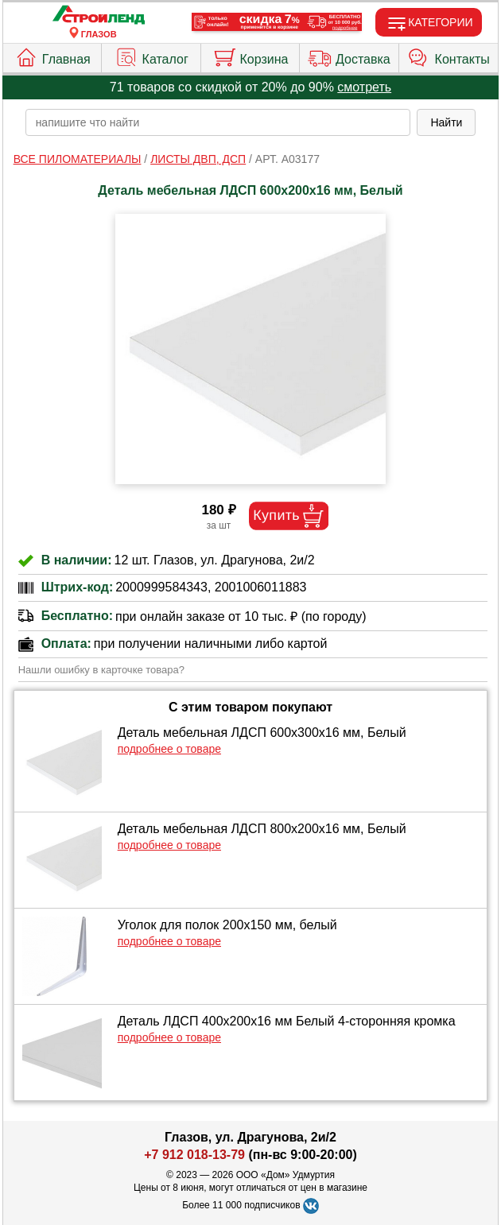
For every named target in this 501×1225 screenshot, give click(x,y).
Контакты (448, 56)
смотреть (364, 87)
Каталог (151, 56)
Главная (52, 56)
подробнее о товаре (169, 748)
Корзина (250, 56)
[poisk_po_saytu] (218, 122)
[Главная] (98, 15)
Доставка (349, 56)
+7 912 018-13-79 (194, 1154)
